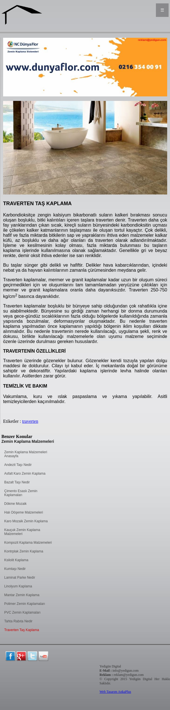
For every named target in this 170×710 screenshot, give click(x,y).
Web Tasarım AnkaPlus (115, 692)
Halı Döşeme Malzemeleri (23, 512)
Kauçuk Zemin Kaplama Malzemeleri (22, 532)
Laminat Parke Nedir (19, 577)
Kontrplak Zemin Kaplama (23, 551)
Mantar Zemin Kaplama (21, 595)
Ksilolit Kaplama (16, 560)
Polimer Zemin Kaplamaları (24, 604)
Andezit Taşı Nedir (18, 465)
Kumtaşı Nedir (15, 569)
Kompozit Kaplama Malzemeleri (28, 543)
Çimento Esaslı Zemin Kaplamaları (20, 493)
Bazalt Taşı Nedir (17, 482)
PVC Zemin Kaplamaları (22, 612)
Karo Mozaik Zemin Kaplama (26, 521)
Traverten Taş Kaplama (21, 630)
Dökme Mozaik (15, 504)
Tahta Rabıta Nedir (18, 621)
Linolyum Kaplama (18, 586)
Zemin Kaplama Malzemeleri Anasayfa (25, 454)
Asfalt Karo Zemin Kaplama (24, 473)
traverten (30, 421)
